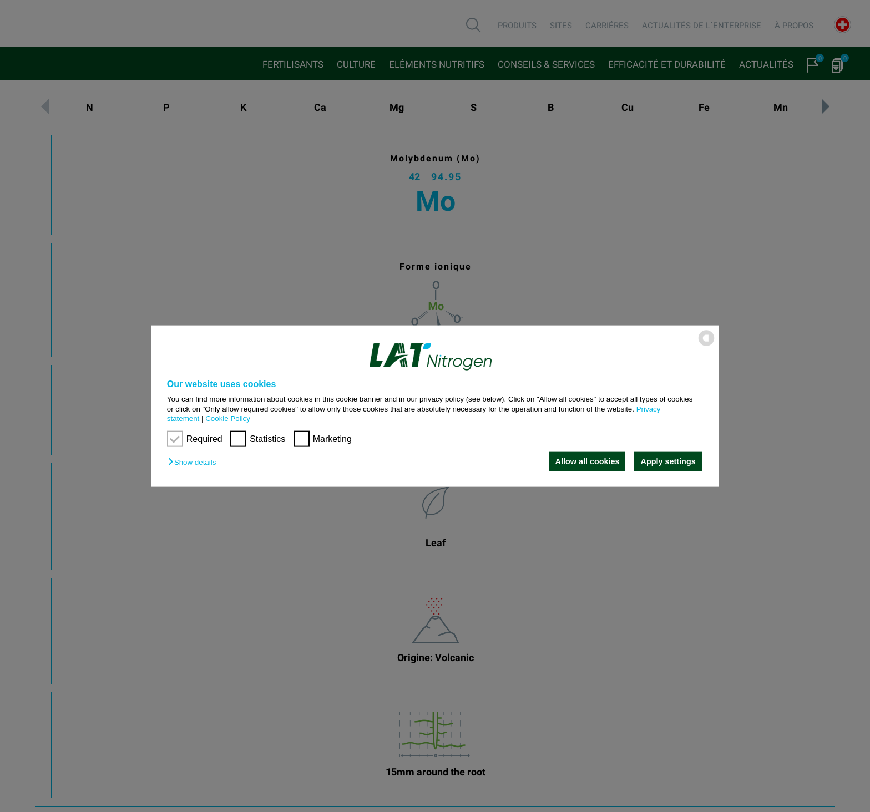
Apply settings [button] (668, 461)
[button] (194, 462)
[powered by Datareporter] (706, 345)
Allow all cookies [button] (586, 461)
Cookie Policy (227, 418)
